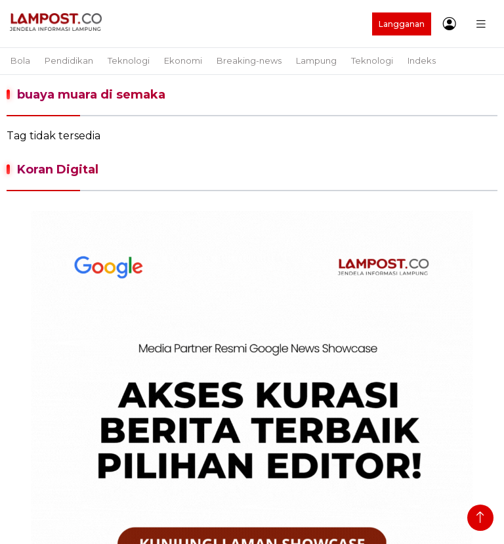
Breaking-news (249, 60)
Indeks (422, 60)
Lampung (316, 60)
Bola (20, 60)
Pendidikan (69, 60)
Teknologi (129, 60)
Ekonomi (183, 60)
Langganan (402, 24)
